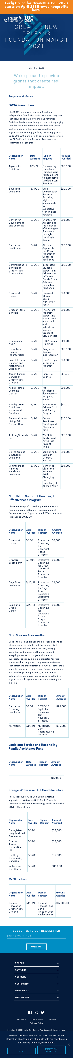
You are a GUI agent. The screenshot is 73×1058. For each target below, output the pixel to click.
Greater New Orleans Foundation (18, 19)
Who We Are (22, 998)
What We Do (22, 991)
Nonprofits (22, 984)
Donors (19, 963)
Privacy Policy (36, 1023)
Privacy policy (51, 1050)
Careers (52, 1020)
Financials (21, 1020)
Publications (37, 1020)
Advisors (20, 977)
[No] (68, 1044)
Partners (20, 970)
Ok (22, 1051)
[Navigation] (67, 19)
